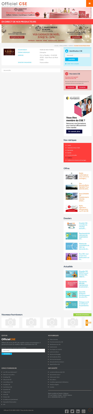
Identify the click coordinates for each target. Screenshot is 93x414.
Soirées (69, 152)
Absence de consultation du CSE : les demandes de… (84, 246)
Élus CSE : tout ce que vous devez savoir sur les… (84, 256)
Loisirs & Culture (54, 352)
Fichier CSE (6, 397)
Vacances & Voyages (55, 354)
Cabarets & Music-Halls (73, 148)
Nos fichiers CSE (7, 387)
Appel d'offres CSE (55, 364)
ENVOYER (71, 59)
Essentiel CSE (6, 389)
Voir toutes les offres (55, 357)
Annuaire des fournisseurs (57, 362)
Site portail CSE (7, 379)
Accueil (56, 45)
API (4, 404)
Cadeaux (70, 45)
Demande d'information (9, 402)
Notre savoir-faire (54, 377)
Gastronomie (53, 347)
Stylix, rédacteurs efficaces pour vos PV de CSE (83, 208)
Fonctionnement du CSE (56, 342)
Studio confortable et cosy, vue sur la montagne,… (84, 175)
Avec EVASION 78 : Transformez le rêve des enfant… (84, 197)
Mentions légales (54, 384)
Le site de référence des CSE (57, 372)
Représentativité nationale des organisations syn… (84, 235)
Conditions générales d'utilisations (59, 382)
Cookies (52, 387)
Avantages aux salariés (56, 349)
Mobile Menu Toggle (89, 3)
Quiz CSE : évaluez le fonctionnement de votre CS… (84, 294)
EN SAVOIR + (82, 87)
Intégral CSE (6, 392)
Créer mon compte (72, 63)
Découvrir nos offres (8, 374)
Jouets (69, 145)
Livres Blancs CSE (8, 382)
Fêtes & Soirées (63, 45)
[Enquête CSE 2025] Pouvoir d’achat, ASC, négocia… (83, 273)
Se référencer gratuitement (10, 399)
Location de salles (72, 155)
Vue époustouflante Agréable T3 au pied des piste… (84, 186)
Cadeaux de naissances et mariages (76, 160)
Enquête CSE (6, 384)
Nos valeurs (53, 379)
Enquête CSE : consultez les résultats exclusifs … (83, 225)
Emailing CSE (6, 377)
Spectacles (70, 150)
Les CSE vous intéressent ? (10, 372)
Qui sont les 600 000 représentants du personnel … (84, 284)
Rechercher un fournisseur (82, 314)
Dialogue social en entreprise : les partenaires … (84, 304)
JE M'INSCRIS (7, 353)
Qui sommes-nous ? (55, 374)
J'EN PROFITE (70, 87)
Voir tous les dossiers (55, 359)
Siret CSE (5, 394)
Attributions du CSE (55, 344)
